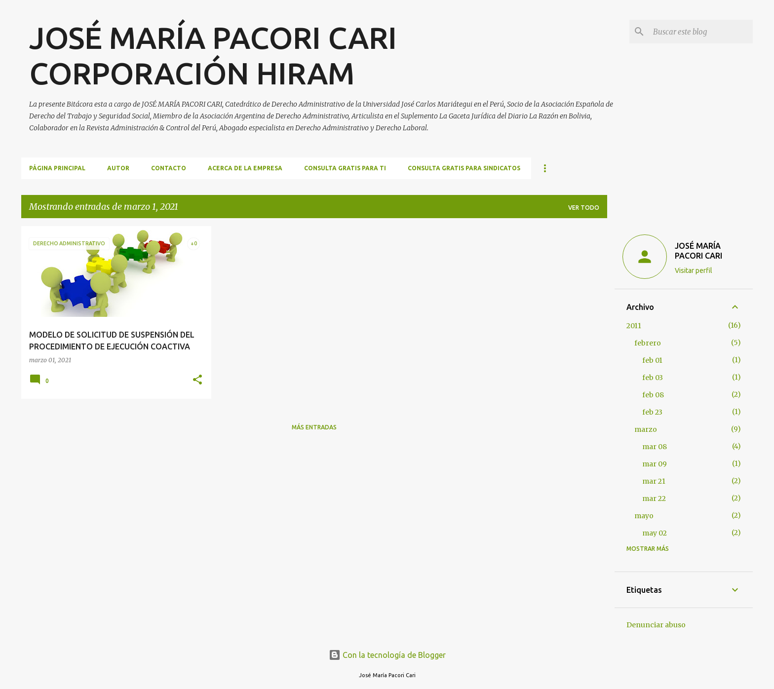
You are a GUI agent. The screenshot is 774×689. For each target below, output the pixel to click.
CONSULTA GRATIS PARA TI (345, 168)
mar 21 (653, 481)
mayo (644, 515)
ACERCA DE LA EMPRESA (245, 168)
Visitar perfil (693, 270)
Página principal (57, 168)
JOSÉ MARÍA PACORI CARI (698, 250)
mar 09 (654, 463)
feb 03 (652, 377)
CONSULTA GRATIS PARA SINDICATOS (464, 168)
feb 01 (652, 360)
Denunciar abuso (656, 624)
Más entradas (314, 427)
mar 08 (654, 446)
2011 (633, 325)
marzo (645, 429)
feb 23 (652, 412)
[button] (197, 380)
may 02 (654, 533)
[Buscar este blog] (701, 31)
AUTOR (118, 168)
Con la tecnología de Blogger (387, 655)
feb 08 (653, 394)
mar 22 (654, 498)
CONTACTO (168, 168)
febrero (647, 343)
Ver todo (583, 207)
